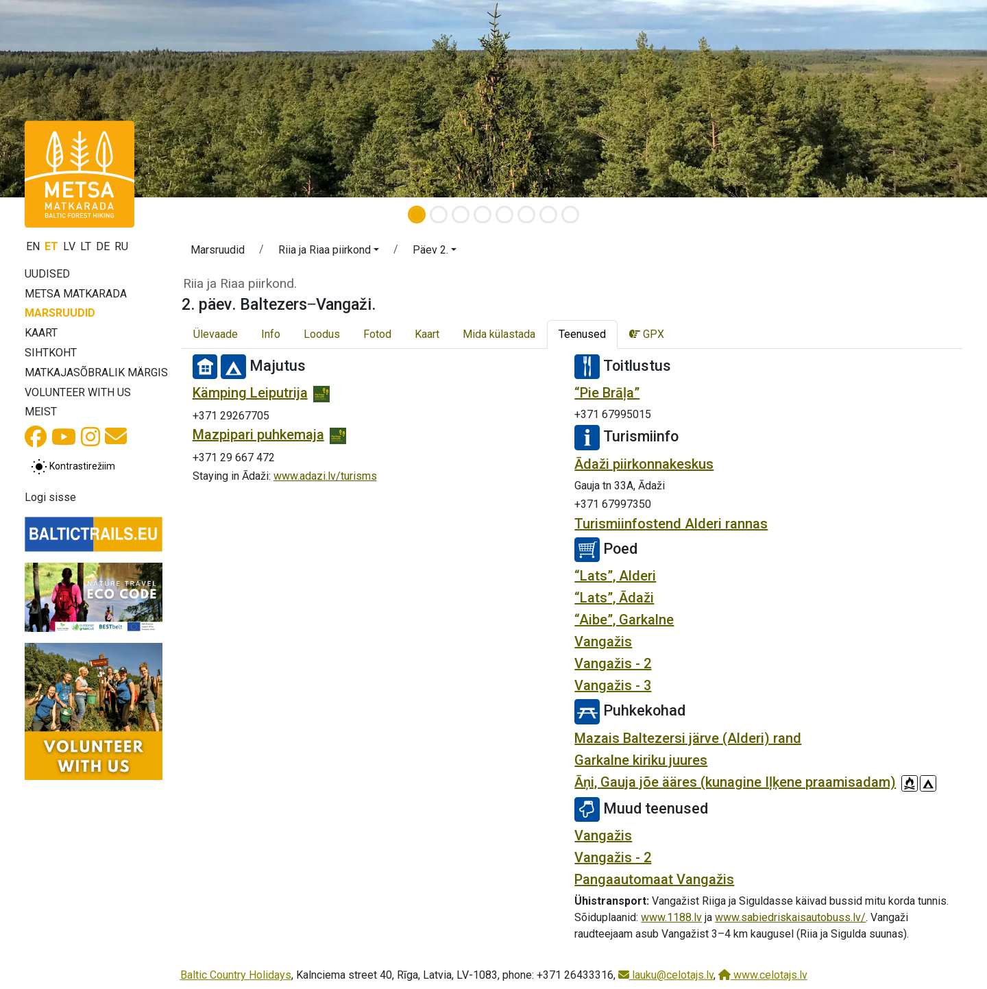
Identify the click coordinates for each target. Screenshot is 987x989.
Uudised (47, 273)
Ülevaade (215, 334)
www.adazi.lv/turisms (325, 476)
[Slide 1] (417, 214)
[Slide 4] (482, 214)
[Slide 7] (548, 214)
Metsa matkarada (76, 293)
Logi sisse (50, 497)
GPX (646, 334)
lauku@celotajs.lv (666, 974)
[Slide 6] (526, 214)
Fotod (377, 334)
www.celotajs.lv (762, 974)
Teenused (582, 334)
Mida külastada (499, 334)
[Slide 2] (439, 214)
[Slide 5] (504, 214)
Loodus (322, 334)
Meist (41, 411)
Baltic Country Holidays (235, 974)
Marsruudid (60, 312)
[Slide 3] (461, 214)
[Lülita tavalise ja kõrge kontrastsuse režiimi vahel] (73, 466)
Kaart (41, 332)
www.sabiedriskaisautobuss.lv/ (790, 917)
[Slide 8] (570, 214)
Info (270, 334)
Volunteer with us (78, 392)
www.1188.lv (671, 917)
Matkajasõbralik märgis (96, 372)
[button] (74, 98)
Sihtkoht (51, 352)
